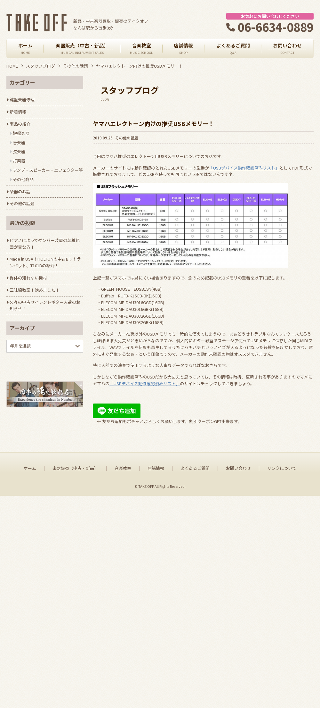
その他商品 (23, 179)
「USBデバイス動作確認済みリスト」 (244, 168)
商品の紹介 (20, 124)
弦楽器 (19, 151)
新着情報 (18, 112)
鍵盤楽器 (21, 133)
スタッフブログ (40, 66)
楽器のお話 (20, 191)
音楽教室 (123, 680)
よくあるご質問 (195, 680)
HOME (12, 66)
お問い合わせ (238, 680)
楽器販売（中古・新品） (75, 680)
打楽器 (19, 161)
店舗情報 (156, 680)
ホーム (30, 680)
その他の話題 (75, 66)
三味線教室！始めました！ (35, 290)
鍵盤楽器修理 (22, 99)
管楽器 (19, 142)
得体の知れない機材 (28, 278)
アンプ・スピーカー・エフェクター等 (48, 170)
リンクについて (281, 680)
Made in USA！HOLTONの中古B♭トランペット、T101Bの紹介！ (45, 262)
